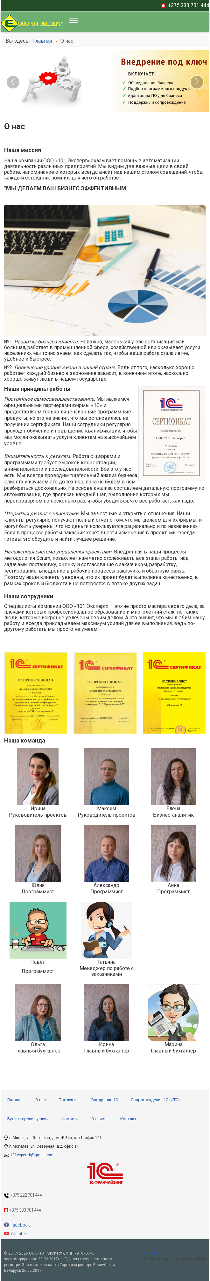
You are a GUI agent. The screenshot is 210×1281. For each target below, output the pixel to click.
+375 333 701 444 (188, 5)
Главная (15, 1099)
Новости (70, 1118)
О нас (40, 1099)
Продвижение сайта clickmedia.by (175, 1259)
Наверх (150, 1253)
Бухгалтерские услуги (28, 1118)
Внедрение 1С (104, 1099)
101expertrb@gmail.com (31, 1155)
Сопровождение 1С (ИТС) (155, 1099)
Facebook (17, 1225)
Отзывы (99, 1118)
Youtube (15, 1233)
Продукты (69, 1099)
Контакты (130, 1118)
